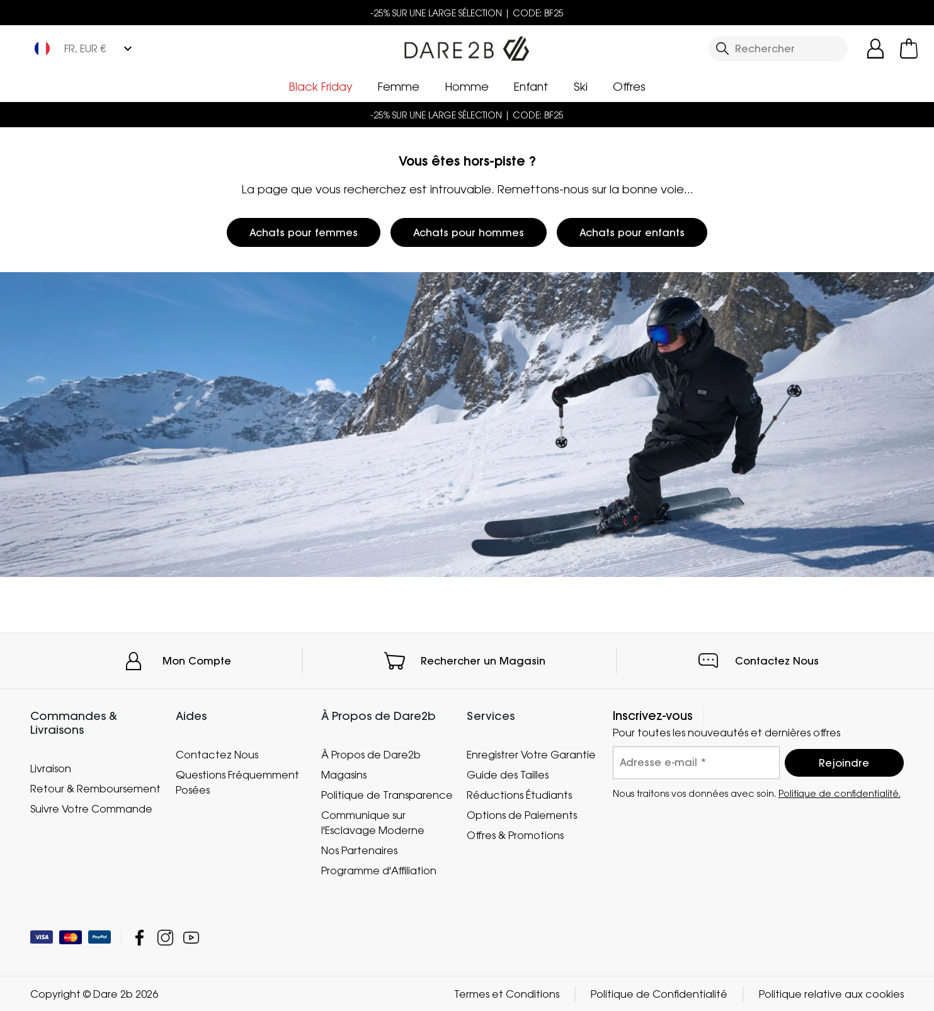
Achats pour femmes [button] (303, 232)
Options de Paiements (522, 814)
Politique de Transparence (387, 794)
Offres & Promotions (515, 834)
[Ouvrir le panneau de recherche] (778, 48)
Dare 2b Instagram (165, 937)
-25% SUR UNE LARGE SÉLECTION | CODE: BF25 (467, 13)
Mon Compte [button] (196, 660)
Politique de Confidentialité (659, 993)
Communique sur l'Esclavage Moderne (372, 822)
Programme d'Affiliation (378, 870)
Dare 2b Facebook (139, 937)
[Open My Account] (875, 48)
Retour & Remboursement (95, 788)
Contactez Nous (777, 660)
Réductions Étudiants (519, 794)
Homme (467, 86)
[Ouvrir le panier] (909, 48)
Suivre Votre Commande (91, 808)
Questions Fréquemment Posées (237, 782)
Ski (581, 86)
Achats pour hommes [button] (468, 232)
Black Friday (320, 86)
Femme (398, 86)
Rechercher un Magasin (483, 660)
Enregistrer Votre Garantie (531, 754)
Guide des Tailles (508, 774)
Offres (629, 86)
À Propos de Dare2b (371, 754)
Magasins (344, 774)
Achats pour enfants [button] (632, 232)
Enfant (531, 86)
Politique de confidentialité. (839, 792)
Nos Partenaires (359, 849)
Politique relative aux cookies (831, 993)
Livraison (50, 768)
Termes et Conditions (506, 993)
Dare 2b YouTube (191, 937)
